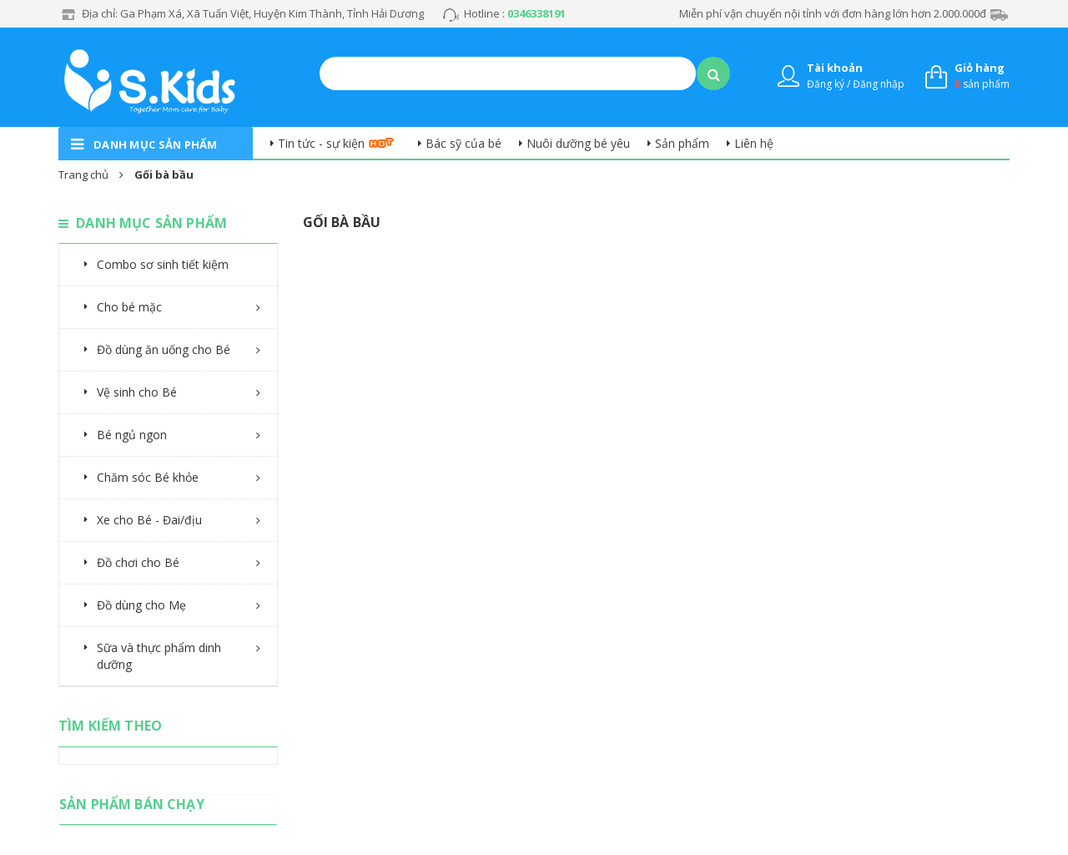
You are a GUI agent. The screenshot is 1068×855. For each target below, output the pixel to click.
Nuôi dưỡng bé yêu (578, 143)
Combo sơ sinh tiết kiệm (163, 264)
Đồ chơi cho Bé (138, 562)
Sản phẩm (682, 143)
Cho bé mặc (129, 307)
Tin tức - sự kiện (321, 143)
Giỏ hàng (980, 67)
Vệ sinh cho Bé (137, 392)
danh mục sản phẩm (155, 144)
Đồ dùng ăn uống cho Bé (163, 349)
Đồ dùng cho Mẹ (141, 605)
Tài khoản (835, 67)
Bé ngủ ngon (132, 435)
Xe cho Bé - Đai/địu (149, 520)
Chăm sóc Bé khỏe (148, 477)
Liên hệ (753, 143)
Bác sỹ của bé (463, 143)
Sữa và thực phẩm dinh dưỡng (159, 656)
